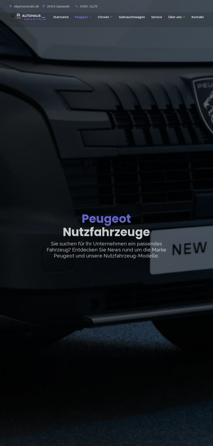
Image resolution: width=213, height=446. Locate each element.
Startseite (61, 17)
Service (156, 17)
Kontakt (198, 17)
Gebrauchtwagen (132, 17)
